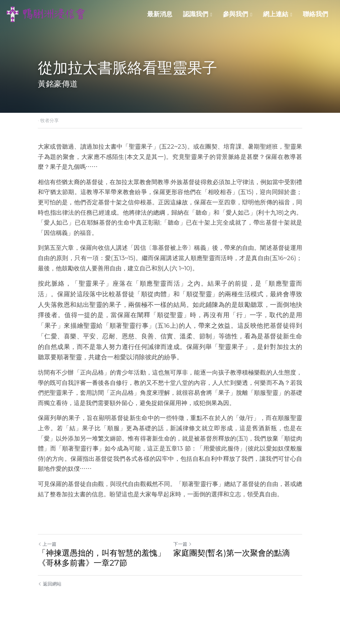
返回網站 (49, 584)
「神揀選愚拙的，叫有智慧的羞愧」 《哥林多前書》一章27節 (101, 558)
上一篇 (47, 544)
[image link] (46, 14)
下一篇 (182, 544)
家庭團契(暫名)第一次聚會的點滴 (231, 553)
